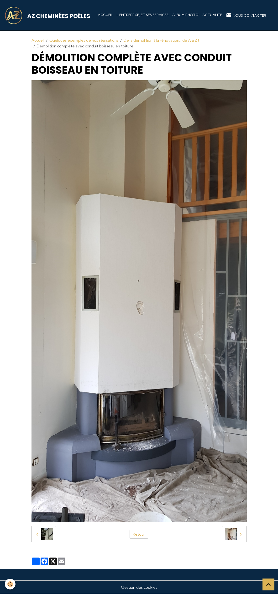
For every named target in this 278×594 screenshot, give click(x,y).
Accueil (105, 15)
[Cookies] (10, 584)
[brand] (48, 15)
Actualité (212, 15)
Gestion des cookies (139, 587)
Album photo (185, 15)
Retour (139, 534)
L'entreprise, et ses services (142, 15)
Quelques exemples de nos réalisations (83, 40)
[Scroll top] (268, 584)
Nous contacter (246, 15)
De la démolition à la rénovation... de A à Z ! (161, 40)
